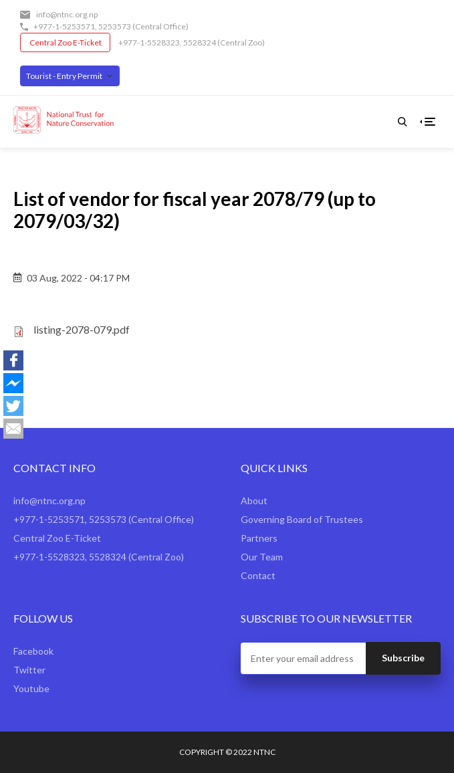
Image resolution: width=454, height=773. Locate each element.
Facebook (33, 651)
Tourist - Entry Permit (64, 76)
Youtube (31, 688)
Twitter (29, 669)
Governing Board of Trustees (302, 519)
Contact (258, 575)
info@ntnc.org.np (67, 14)
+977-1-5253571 (64, 26)
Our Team (262, 556)
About (254, 500)
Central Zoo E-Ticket (65, 42)
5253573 (114, 26)
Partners (259, 538)
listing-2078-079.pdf (81, 329)
